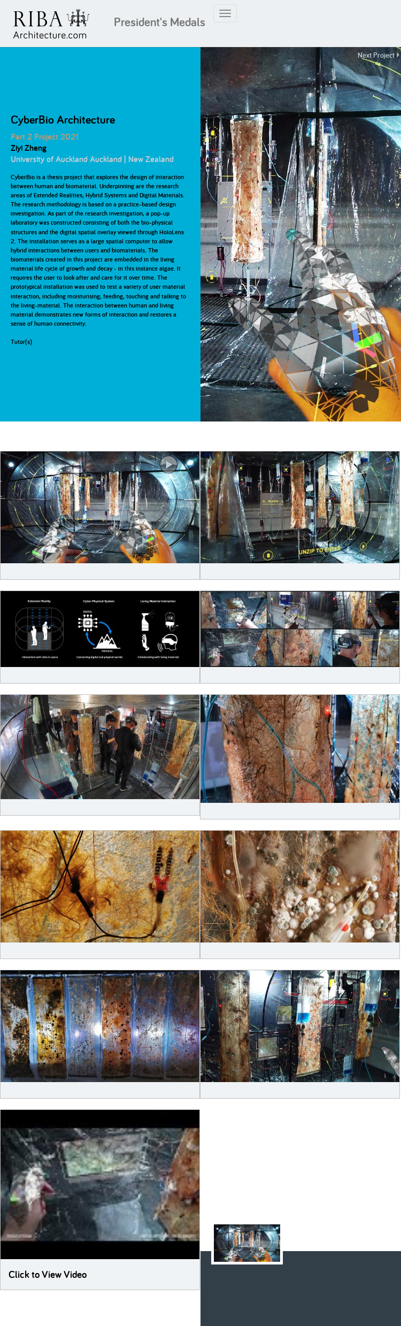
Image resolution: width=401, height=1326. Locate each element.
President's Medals (159, 22)
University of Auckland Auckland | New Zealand (92, 159)
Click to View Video (48, 1274)
